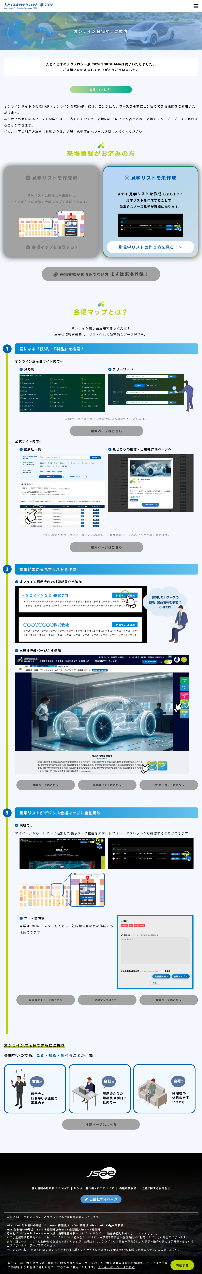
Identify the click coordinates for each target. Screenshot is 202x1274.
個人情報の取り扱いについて (50, 1188)
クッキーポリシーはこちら (116, 1267)
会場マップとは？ (101, 89)
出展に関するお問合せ (156, 1188)
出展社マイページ (103, 1199)
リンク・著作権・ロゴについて (94, 1188)
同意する (182, 1265)
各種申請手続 (128, 1188)
